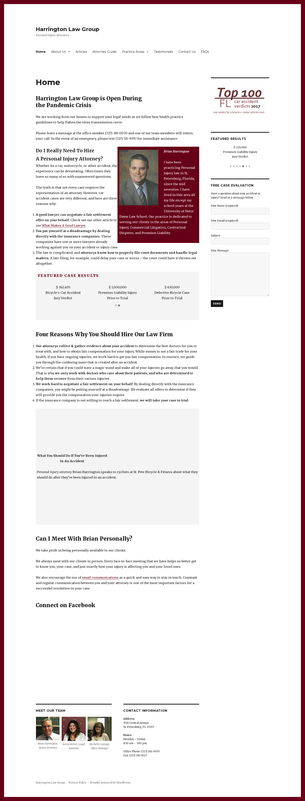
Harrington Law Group (67, 29)
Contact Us (186, 52)
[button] (115, 305)
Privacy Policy (77, 782)
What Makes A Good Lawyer (63, 225)
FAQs (205, 52)
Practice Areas (133, 52)
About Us (58, 52)
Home (41, 52)
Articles (81, 52)
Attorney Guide (104, 52)
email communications (100, 577)
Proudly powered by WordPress (110, 782)
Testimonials (163, 52)
